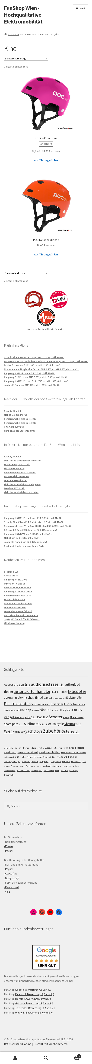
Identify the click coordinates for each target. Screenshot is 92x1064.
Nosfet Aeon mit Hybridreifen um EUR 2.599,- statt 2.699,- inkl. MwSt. (41, 369)
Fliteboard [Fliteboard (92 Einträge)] (80, 704)
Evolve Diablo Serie (14, 599)
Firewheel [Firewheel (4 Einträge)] (47, 757)
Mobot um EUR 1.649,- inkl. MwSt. (22, 537)
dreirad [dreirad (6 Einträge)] (26, 748)
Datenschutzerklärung (17, 1044)
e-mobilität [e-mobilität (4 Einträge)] (47, 748)
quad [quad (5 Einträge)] (84, 761)
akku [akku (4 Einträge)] (6, 748)
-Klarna (8, 846)
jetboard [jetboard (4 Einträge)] (34, 762)
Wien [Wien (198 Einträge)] (8, 731)
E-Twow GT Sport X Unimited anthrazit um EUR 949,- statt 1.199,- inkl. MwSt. (46, 361)
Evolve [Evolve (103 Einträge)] (72, 704)
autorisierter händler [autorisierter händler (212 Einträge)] (32, 691)
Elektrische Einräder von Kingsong (22, 484)
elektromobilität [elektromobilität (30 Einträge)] (49, 752)
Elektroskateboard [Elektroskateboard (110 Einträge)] (40, 704)
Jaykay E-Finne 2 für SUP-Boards (22, 619)
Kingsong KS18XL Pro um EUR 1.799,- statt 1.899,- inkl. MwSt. (37, 381)
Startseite (13, 34)
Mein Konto (15, 1058)
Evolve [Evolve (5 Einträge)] (23, 757)
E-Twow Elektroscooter (16, 476)
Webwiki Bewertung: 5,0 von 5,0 (34, 1012)
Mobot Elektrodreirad (15, 414)
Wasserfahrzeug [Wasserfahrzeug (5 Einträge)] (23, 770)
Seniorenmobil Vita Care (17, 595)
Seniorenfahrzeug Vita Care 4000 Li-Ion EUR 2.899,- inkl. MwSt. (38, 526)
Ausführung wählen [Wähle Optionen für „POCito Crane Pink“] (46, 160)
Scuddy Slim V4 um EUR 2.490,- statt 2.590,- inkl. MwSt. (34, 522)
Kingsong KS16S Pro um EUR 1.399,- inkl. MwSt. (29, 373)
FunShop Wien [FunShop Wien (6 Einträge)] (10, 761)
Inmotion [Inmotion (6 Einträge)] (26, 761)
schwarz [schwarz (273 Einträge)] (39, 716)
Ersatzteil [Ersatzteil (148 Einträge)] (57, 704)
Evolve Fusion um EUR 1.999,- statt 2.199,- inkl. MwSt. (33, 365)
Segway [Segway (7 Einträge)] (14, 766)
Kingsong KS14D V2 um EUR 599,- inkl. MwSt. (28, 534)
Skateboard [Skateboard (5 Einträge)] (30, 766)
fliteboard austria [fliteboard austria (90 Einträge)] (11, 710)
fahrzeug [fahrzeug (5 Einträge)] (38, 757)
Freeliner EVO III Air (14, 488)
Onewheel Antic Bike (15, 607)
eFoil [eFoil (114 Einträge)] (14, 697)
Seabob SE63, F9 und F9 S (17, 587)
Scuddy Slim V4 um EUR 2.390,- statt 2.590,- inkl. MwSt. (34, 357)
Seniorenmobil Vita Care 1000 (20, 422)
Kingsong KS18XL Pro (15, 579)
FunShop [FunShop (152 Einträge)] (24, 710)
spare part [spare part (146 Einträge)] (11, 724)
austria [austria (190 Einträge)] (24, 684)
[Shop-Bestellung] (26, 58)
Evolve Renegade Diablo (17, 464)
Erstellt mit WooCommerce (50, 1044)
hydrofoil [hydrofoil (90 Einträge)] (35, 710)
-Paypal (8, 851)
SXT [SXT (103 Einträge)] (49, 724)
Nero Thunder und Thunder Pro (21, 615)
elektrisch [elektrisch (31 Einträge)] (10, 752)
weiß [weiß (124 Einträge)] (78, 724)
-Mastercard (11, 887)
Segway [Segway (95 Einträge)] (66, 717)
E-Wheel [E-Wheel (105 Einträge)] (8, 697)
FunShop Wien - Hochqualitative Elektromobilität (23, 14)
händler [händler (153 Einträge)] (44, 710)
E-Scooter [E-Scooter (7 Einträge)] (57, 748)
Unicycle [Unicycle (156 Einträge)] (58, 724)
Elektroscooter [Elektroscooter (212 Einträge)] (17, 703)
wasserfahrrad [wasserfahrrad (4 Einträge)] (9, 770)
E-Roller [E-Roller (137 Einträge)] (62, 692)
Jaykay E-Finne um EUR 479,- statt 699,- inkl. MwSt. (32, 385)
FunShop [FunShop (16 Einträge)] (72, 756)
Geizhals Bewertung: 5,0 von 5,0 (34, 1003)
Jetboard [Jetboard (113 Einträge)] (56, 710)
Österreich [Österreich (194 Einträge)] (70, 731)
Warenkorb (71, 1055)
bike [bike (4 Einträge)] (11, 748)
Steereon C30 (11, 571)
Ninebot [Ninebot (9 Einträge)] (66, 761)
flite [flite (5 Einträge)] (53, 757)
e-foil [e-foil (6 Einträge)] (39, 748)
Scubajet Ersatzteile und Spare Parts (24, 546)
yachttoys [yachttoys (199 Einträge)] (33, 731)
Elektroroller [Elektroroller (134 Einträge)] (74, 698)
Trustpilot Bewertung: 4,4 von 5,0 (35, 1008)
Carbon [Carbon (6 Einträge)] (17, 748)
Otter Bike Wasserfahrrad (18, 611)
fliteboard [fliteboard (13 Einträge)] (62, 756)
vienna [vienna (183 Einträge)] (69, 723)
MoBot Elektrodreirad (15, 480)
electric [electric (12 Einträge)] (80, 747)
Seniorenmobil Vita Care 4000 (20, 418)
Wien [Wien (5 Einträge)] (57, 770)
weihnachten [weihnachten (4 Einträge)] (49, 770)
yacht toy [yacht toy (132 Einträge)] (19, 732)
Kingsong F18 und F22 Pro (18, 591)
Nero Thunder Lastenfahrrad (20, 430)
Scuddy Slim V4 (12, 411)
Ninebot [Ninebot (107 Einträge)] (20, 717)
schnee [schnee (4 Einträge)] (6, 766)
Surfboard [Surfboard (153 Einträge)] (31, 724)
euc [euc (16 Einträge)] (17, 756)
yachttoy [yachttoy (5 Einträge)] (64, 770)
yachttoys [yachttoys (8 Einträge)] (73, 770)
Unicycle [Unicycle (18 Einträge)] (67, 766)
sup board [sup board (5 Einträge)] (47, 766)
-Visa (7, 891)
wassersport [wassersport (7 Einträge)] (36, 770)
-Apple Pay (10, 873)
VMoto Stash (11, 575)
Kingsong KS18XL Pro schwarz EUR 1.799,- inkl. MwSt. (33, 518)
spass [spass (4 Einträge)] (39, 766)
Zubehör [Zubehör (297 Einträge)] (52, 731)
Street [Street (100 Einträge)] (21, 724)
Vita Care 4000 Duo (14, 426)
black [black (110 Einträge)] (53, 692)
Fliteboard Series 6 (14, 623)
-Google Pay (11, 878)
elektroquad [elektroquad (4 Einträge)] (9, 757)
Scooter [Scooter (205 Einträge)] (55, 716)
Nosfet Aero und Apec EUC (18, 603)
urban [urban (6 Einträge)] (76, 766)
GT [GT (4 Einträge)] (19, 762)
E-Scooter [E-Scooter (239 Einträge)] (77, 691)
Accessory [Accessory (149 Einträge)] (11, 685)
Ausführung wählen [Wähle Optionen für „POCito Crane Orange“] (46, 254)
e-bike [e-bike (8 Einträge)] (33, 748)
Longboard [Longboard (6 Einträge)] (56, 761)
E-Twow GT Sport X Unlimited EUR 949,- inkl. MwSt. (31, 530)
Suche (46, 1058)
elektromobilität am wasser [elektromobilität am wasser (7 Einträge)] (73, 752)
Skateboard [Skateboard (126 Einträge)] (77, 717)
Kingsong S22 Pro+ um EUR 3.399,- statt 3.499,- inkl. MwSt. (36, 377)
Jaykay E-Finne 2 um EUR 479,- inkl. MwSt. (26, 541)
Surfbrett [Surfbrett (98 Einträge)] (43, 724)
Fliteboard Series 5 (14, 468)
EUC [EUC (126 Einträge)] (66, 704)
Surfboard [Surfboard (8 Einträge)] (56, 766)
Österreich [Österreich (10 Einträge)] (9, 774)
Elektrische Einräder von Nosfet (21, 492)
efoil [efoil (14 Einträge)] (65, 747)
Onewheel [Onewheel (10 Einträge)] (76, 761)
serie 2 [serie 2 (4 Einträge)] (21, 766)
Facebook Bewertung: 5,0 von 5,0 (34, 994)
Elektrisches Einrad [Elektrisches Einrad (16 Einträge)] (28, 752)
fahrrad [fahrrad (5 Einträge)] (30, 757)
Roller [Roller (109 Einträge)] (28, 717)
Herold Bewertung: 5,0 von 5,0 (33, 999)
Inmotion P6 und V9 (14, 583)
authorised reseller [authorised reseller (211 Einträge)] (47, 684)
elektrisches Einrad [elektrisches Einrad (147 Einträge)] (30, 697)
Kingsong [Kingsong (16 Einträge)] (44, 761)
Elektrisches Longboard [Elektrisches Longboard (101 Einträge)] (55, 698)
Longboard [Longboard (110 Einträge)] (67, 710)
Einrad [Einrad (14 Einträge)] (72, 747)
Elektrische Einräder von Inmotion (22, 460)
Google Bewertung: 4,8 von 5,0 (33, 989)
